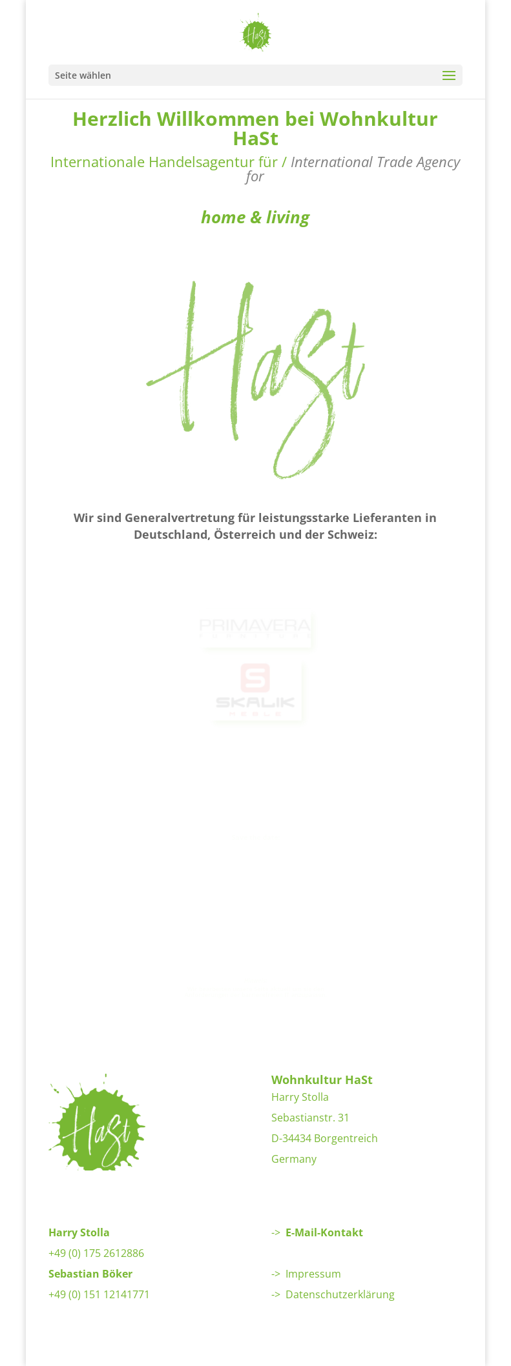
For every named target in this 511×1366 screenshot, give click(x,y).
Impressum (313, 1274)
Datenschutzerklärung (340, 1294)
